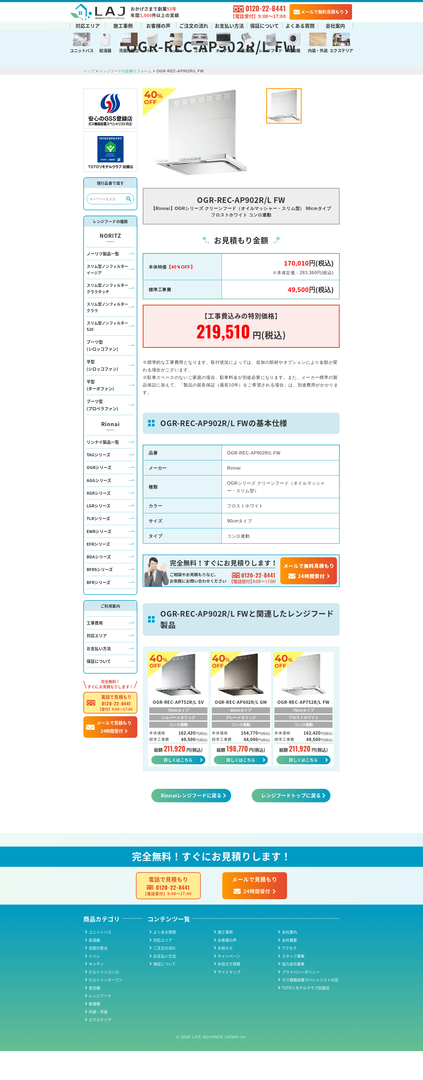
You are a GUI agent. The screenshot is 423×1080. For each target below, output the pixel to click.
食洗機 (247, 50)
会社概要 (289, 969)
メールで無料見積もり (319, 11)
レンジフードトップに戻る (291, 824)
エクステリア (341, 50)
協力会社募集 (293, 993)
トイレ (152, 50)
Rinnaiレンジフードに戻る (191, 824)
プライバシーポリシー (301, 1000)
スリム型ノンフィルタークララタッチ (107, 316)
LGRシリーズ (98, 533)
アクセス (289, 977)
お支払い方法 (229, 25)
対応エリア (88, 25)
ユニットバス (81, 50)
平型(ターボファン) (100, 413)
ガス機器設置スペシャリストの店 (310, 1008)
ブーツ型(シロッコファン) (102, 373)
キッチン (176, 50)
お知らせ (225, 977)
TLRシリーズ (98, 546)
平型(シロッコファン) (102, 393)
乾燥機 (294, 50)
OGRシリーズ (99, 495)
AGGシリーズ (99, 508)
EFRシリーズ (98, 572)
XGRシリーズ (99, 521)
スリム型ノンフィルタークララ (107, 335)
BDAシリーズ (99, 584)
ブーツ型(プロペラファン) (102, 432)
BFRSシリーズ (100, 597)
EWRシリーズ (99, 559)
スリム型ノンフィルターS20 (107, 354)
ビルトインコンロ (104, 1000)
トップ (89, 99)
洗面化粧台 (129, 50)
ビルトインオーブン (105, 1008)
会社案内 (335, 25)
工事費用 (95, 651)
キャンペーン (229, 984)
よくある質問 (300, 25)
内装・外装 (318, 50)
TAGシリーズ (98, 482)
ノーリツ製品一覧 (103, 281)
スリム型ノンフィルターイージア (107, 297)
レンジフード (270, 50)
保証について (264, 25)
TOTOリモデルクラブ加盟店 (305, 1016)
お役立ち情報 (229, 993)
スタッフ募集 (293, 984)
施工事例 (123, 25)
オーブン (223, 50)
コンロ (200, 50)
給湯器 (105, 50)
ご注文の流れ (193, 25)
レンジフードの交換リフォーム (128, 99)
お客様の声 (158, 25)
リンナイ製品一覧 (103, 470)
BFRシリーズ (98, 610)
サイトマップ (229, 1000)
